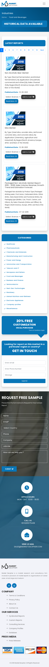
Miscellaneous (12, 308)
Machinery (10, 292)
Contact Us (13, 608)
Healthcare (11, 244)
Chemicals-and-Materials (16, 252)
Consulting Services (17, 624)
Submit (9, 469)
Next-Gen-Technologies (16, 288)
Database (13, 632)
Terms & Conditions (17, 595)
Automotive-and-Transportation (19, 264)
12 (37, 50)
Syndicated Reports (17, 616)
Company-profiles (14, 304)
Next (42, 50)
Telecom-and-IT (13, 268)
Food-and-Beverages (15, 276)
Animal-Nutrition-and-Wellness (18, 296)
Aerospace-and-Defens (16, 272)
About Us (12, 604)
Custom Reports (15, 620)
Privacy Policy (14, 600)
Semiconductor (12, 284)
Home (4, 17)
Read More (11, 101)
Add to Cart (28, 97)
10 (29, 50)
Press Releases (15, 640)
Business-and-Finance (15, 280)
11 (32, 50)
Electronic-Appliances (15, 300)
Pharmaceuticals (13, 248)
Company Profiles (16, 628)
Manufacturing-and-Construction (19, 256)
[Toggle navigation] (44, 3)
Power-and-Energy (14, 260)
